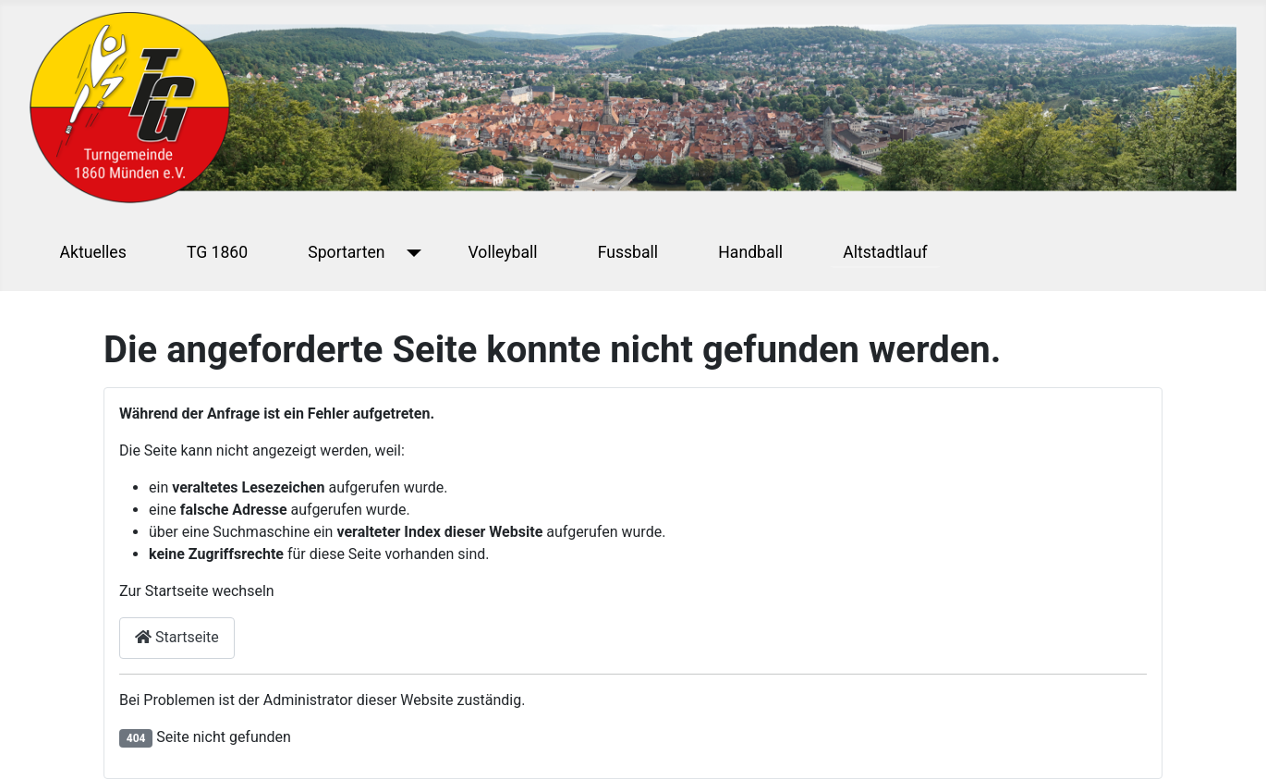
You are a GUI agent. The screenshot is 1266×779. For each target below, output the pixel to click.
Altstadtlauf (885, 252)
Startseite (177, 637)
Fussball (628, 252)
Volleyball (503, 252)
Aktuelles (93, 252)
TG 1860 (217, 252)
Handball (750, 252)
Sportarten (346, 252)
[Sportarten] (410, 252)
